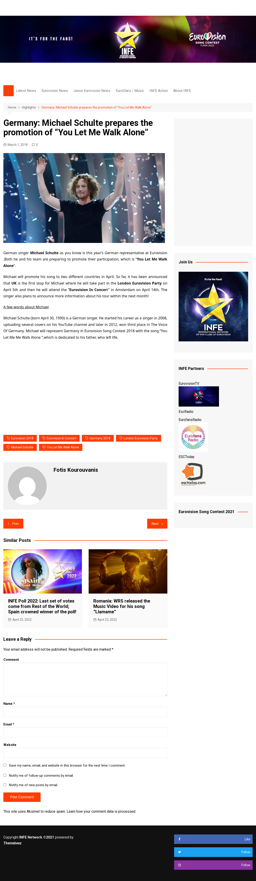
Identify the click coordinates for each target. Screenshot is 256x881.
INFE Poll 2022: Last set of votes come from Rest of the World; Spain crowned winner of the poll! (42, 606)
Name (9, 704)
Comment (11, 660)
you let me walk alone (63, 447)
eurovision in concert (61, 438)
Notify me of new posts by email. (33, 785)
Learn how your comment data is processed (101, 811)
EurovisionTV (189, 383)
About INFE (182, 91)
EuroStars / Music (130, 91)
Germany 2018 (100, 438)
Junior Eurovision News (91, 91)
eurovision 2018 (22, 438)
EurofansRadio (190, 420)
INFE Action (158, 91)
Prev (15, 524)
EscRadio (186, 411)
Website (9, 745)
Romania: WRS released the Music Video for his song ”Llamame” (121, 606)
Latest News (26, 91)
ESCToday (187, 457)
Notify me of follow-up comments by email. (41, 776)
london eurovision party (141, 438)
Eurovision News (55, 91)
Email (8, 724)
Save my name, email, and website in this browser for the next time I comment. (67, 765)
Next (155, 524)
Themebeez (12, 843)
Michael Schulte (22, 447)
